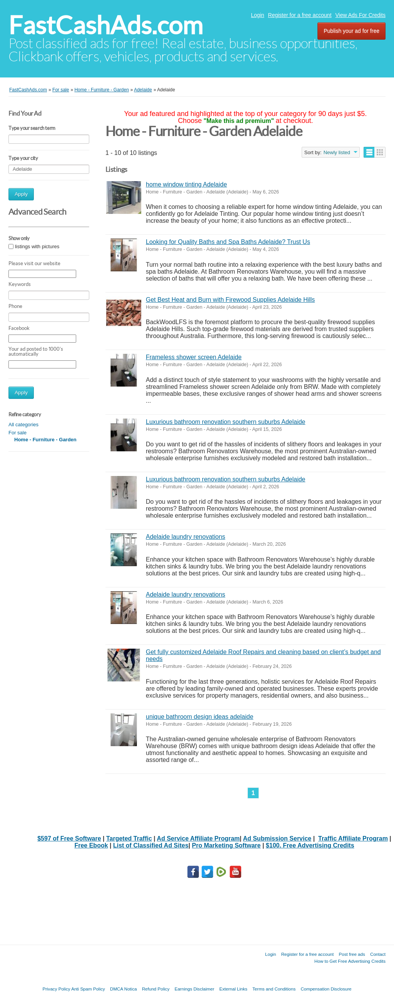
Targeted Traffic (129, 838)
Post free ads (352, 954)
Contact (378, 954)
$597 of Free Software (69, 838)
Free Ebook (91, 845)
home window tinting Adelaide (186, 184)
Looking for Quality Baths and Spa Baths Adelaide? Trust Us (228, 242)
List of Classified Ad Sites (151, 845)
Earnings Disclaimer (194, 988)
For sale (17, 433)
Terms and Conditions (274, 988)
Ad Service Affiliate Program (198, 838)
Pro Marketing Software (226, 845)
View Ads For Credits (361, 15)
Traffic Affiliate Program (353, 838)
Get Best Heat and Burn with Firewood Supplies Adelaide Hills (230, 299)
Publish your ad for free (351, 31)
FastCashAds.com (105, 25)
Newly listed (337, 152)
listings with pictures (37, 246)
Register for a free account (300, 15)
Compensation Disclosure (326, 988)
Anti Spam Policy (88, 988)
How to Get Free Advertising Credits (350, 961)
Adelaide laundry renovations (185, 536)
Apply (21, 194)
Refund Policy (156, 988)
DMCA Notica (123, 988)
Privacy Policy (56, 988)
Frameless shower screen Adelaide (194, 357)
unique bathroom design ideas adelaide (199, 716)
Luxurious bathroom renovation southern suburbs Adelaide (226, 422)
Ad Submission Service (277, 838)
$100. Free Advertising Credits (310, 845)
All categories (23, 424)
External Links (233, 988)
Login (257, 15)
